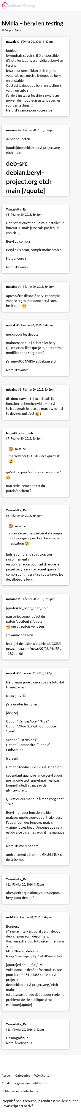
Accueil (6, 1075)
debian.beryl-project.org (41, 147)
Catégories (22, 1075)
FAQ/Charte (41, 1075)
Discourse (29, 1101)
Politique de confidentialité (20, 1091)
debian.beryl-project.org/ (31, 984)
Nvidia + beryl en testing (32, 23)
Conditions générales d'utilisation (24, 1083)
